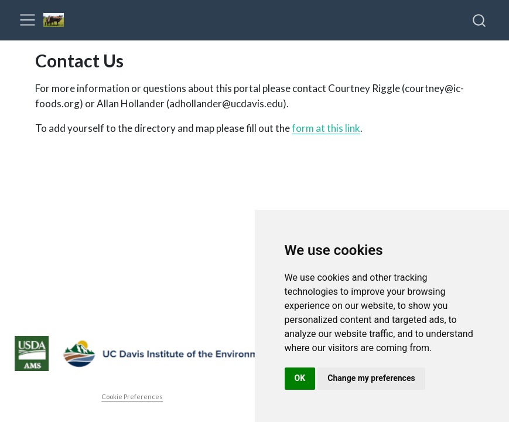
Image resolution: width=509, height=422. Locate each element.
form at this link (326, 128)
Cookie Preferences (132, 396)
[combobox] (479, 20)
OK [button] (300, 378)
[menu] (27, 20)
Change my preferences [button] (371, 378)
